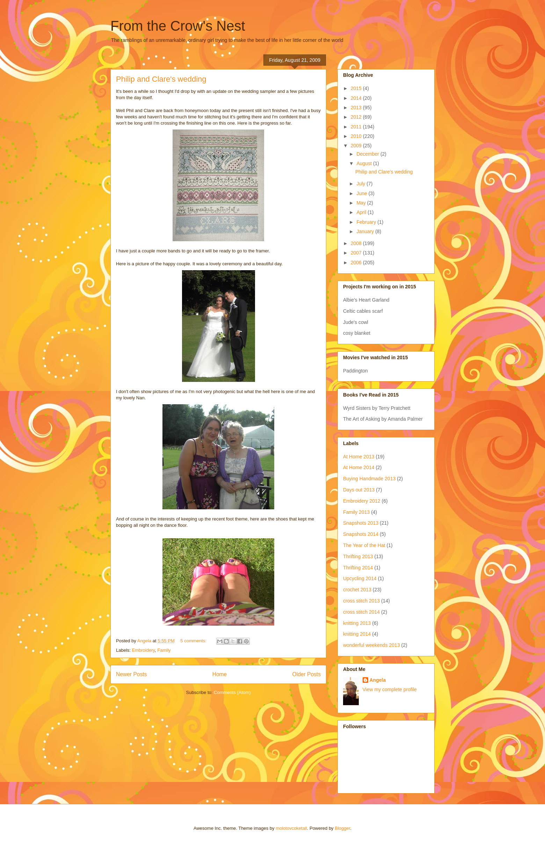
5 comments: (194, 640)
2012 (357, 117)
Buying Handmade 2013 (369, 478)
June (362, 193)
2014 (357, 98)
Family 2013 (356, 512)
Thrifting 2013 (358, 556)
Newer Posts (131, 674)
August (364, 163)
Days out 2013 (359, 490)
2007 (357, 253)
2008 (357, 243)
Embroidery (143, 650)
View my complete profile (390, 689)
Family (163, 650)
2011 (357, 127)
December (368, 154)
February (366, 222)
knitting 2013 (357, 623)
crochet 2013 (357, 589)
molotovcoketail (291, 828)
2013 (357, 107)
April (362, 212)
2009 (357, 145)
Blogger (342, 828)
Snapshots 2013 (360, 523)
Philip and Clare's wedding (161, 79)
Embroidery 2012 (361, 501)
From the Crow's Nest (177, 26)
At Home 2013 (359, 456)
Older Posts (306, 674)
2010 (357, 136)
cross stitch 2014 (361, 612)
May (361, 203)
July (361, 183)
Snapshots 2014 (360, 534)
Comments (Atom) (232, 692)
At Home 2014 (359, 467)
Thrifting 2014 (358, 567)
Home (219, 674)
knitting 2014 (357, 634)
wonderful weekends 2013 (371, 645)
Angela (378, 680)
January (365, 231)
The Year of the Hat (364, 545)
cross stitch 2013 (361, 601)
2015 (357, 88)
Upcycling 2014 (360, 578)
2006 (357, 262)
